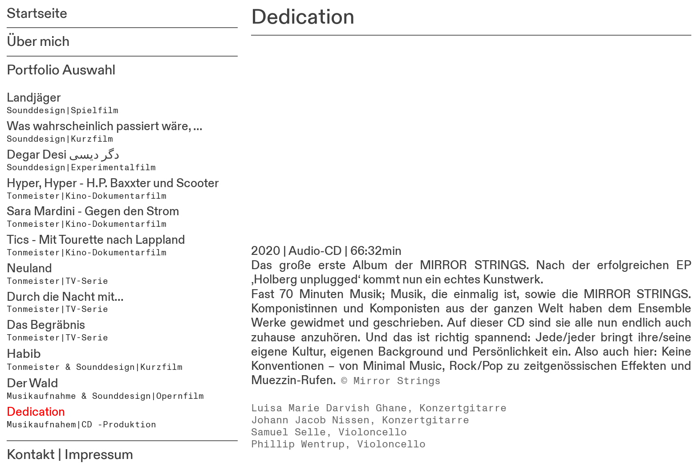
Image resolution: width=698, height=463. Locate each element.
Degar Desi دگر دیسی (63, 155)
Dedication (36, 412)
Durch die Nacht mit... (65, 297)
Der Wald (32, 383)
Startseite (37, 13)
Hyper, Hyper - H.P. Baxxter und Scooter (113, 183)
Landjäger (34, 98)
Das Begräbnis (46, 325)
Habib (24, 354)
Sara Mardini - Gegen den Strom (93, 211)
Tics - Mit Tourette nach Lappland (96, 240)
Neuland (29, 268)
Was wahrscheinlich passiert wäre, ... (105, 126)
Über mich (38, 41)
